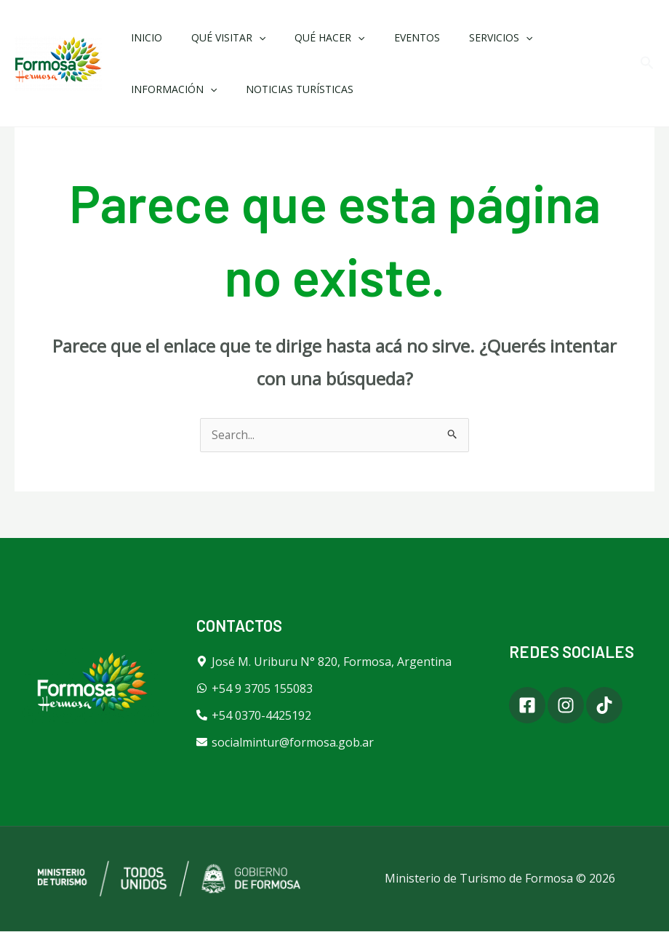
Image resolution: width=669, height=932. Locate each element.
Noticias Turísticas (180, 89)
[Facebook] (527, 706)
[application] (245, 37)
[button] (647, 63)
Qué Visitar (215, 37)
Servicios (461, 37)
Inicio (142, 37)
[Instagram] (577, 706)
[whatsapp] (254, 689)
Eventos (386, 37)
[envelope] (285, 743)
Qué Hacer (307, 37)
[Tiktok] (627, 706)
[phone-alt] (253, 716)
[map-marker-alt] (324, 662)
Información (556, 37)
